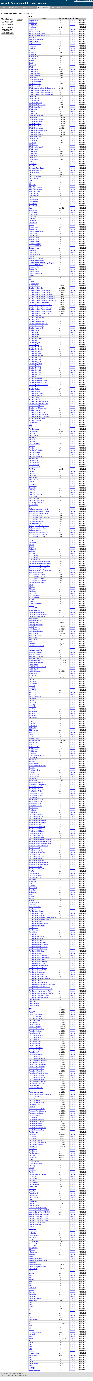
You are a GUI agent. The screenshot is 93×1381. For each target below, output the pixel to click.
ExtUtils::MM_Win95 (35, 374)
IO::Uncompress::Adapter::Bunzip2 (40, 561)
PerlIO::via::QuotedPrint (36, 755)
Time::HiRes (33, 1187)
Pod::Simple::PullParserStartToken (40, 841)
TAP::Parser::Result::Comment (39, 957)
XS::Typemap (33, 1248)
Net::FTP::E (32, 690)
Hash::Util (32, 492)
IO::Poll (31, 547)
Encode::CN (33, 233)
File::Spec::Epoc (34, 454)
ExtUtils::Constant (34, 319)
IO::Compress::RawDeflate (37, 528)
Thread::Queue (34, 1161)
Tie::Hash (32, 1172)
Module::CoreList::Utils (36, 662)
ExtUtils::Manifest (34, 389)
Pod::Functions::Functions (37, 766)
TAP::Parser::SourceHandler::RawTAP (41, 993)
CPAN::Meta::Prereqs (36, 128)
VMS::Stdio (32, 1237)
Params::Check (34, 738)
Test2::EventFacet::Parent (37, 1077)
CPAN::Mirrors (33, 138)
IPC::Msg (32, 589)
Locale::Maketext (34, 610)
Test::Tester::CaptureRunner (38, 1142)
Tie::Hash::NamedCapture (37, 1174)
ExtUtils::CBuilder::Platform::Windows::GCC (43, 298)
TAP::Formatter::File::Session (38, 923)
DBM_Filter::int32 (34, 191)
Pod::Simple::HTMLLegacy (37, 829)
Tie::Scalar (32, 1180)
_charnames (33, 1252)
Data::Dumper (33, 199)
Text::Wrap (32, 1157)
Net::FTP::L (32, 694)
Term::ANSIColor (34, 999)
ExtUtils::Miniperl (34, 391)
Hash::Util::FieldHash (35, 494)
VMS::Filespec (33, 1235)
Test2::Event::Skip (34, 1046)
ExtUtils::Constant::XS (36, 328)
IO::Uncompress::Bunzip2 (37, 574)
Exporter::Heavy (34, 284)
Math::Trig (32, 641)
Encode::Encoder (34, 242)
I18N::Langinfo (33, 505)
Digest (31, 208)
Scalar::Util (32, 886)
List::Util (31, 606)
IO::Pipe (31, 545)
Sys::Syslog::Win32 (35, 907)
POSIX (31, 736)
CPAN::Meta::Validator (36, 134)
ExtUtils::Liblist (33, 336)
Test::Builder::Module (35, 1123)
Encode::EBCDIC (34, 239)
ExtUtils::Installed (34, 334)
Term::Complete (34, 1003)
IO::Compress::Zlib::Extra (37, 536)
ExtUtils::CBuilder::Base (36, 288)
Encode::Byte (33, 229)
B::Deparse (32, 54)
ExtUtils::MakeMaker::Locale (38, 383)
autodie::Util (32, 1262)
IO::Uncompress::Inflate (36, 578)
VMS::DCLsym (33, 1233)
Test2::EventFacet (34, 1056)
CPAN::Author (33, 69)
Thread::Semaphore (35, 1163)
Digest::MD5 (33, 210)
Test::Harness (33, 1132)
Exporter (31, 281)
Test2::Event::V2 (34, 1052)
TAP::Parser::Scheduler (36, 974)
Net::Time (32, 709)
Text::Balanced (33, 1151)
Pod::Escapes (33, 759)
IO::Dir (31, 538)
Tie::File (31, 1168)
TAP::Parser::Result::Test (37, 963)
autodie (31, 1256)
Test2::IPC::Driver (34, 1100)
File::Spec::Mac (34, 458)
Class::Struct (33, 166)
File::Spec (32, 448)
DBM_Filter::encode (35, 189)
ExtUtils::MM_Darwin (35, 353)
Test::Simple (33, 1136)
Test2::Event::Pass (35, 1041)
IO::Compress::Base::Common (39, 517)
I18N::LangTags (34, 498)
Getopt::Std (32, 488)
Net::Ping (32, 705)
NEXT (31, 677)
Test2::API (32, 1012)
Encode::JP (32, 250)
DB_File (31, 197)
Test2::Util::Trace (34, 1115)
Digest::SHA (33, 212)
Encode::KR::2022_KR (36, 258)
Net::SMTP (32, 707)
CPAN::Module (33, 140)
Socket (31, 894)
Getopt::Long (33, 486)
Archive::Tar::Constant (36, 39)
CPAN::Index (33, 109)
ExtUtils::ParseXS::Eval (36, 406)
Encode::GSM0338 (35, 246)
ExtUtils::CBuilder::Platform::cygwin (40, 307)
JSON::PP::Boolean (35, 604)
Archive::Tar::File (34, 42)
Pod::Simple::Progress (36, 835)
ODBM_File (32, 721)
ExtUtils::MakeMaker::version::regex (40, 387)
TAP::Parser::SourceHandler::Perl (40, 991)
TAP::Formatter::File (35, 921)
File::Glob (32, 441)
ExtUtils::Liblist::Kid (35, 338)
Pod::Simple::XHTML (35, 867)
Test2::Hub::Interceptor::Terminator (40, 1094)
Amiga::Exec (33, 23)
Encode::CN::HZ (34, 235)
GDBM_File (32, 484)
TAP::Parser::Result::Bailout (38, 955)
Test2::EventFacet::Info (36, 1071)
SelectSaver (33, 890)
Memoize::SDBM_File (36, 656)
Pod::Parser (32, 778)
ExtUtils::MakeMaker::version (38, 385)
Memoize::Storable (35, 658)
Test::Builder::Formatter (36, 1119)
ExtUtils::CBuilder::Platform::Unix (39, 290)
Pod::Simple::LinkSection (37, 831)
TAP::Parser (33, 934)
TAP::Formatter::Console (37, 915)
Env (30, 277)
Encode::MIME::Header (36, 260)
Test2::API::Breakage (35, 1014)
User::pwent (32, 1231)
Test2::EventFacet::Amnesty (38, 1060)
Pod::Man (32, 772)
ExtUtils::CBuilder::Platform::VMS (39, 292)
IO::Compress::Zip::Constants (38, 532)
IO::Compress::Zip (35, 530)
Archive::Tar (32, 37)
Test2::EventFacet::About (37, 1058)
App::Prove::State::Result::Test (39, 35)
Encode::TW (33, 269)
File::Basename (34, 429)
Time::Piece (32, 1191)
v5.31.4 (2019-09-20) (7, 23)
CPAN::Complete (34, 75)
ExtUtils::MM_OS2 (35, 359)
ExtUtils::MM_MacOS (36, 355)
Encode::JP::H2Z (34, 252)
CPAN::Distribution (35, 82)
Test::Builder (33, 1117)
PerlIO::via (32, 753)
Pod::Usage (32, 879)
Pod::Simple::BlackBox (36, 814)
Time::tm (31, 1199)
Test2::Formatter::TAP (36, 1088)
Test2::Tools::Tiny (34, 1104)
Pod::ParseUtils (34, 776)
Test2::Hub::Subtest (35, 1096)
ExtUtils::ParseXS (34, 399)
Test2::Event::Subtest (35, 1048)
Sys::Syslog (32, 905)
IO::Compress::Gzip (35, 524)
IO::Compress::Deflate (36, 521)
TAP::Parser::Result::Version (38, 968)
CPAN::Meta (33, 117)
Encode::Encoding (35, 244)
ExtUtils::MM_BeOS (35, 347)
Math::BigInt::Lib (34, 633)
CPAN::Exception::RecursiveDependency (42, 88)
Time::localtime (33, 1197)
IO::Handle (32, 542)
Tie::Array (32, 1165)
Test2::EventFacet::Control (37, 1064)
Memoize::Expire (34, 648)
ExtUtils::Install (33, 332)
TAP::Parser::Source (35, 980)
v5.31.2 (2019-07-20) (7, 26)
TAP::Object (32, 932)
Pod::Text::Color (34, 873)
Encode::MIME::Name (36, 265)
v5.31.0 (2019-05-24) (7, 29)
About (59, 8)
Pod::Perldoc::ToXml (35, 806)
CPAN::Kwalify (33, 113)
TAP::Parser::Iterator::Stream (38, 947)
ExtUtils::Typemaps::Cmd (37, 412)
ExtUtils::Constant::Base (36, 321)
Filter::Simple (33, 477)
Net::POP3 (32, 702)
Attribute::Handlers (35, 44)
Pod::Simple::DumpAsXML (37, 822)
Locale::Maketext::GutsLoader (38, 614)
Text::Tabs (32, 1155)
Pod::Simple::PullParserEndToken (40, 839)
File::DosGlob (33, 435)
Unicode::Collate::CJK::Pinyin (38, 1216)
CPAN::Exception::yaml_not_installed (41, 92)
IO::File (31, 540)
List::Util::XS (33, 608)
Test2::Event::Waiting (35, 1054)
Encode (31, 225)
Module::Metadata (34, 671)
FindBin (31, 481)
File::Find (32, 439)
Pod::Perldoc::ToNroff (36, 793)
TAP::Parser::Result (35, 953)
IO (29, 507)
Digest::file (32, 216)
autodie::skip (33, 1271)
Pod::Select (32, 810)
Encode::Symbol (34, 267)
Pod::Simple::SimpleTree (37, 852)
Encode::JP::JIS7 (34, 254)
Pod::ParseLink (34, 774)
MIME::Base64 (33, 618)
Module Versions (28, 8)
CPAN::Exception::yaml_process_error (41, 94)
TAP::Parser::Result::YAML (37, 970)
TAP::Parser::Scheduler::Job (38, 976)
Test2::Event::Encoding (36, 1029)
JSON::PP (32, 601)
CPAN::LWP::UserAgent (36, 115)
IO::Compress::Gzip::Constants (39, 526)
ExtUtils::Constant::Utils (36, 326)
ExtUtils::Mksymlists (35, 395)
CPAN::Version (33, 159)
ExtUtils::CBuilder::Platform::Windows (41, 294)
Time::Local (32, 1189)
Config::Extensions (35, 176)
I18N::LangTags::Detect (36, 500)
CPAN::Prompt (33, 149)
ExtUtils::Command (35, 315)
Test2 (30, 1010)
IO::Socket (32, 553)
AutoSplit (32, 48)
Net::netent (32, 713)
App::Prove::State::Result (37, 33)
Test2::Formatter (34, 1086)
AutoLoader (32, 46)
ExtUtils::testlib (33, 423)
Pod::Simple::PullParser (36, 837)
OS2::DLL (32, 723)
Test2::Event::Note (35, 1037)
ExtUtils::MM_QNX (35, 361)
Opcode (31, 734)
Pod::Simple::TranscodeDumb (38, 862)
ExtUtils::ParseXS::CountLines (38, 404)
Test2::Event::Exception (36, 1031)
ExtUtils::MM (33, 340)
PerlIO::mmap (33, 749)
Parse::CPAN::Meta (35, 740)
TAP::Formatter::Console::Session (40, 919)
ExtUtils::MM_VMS (35, 368)
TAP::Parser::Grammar (36, 938)
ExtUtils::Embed (34, 330)
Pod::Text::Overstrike (35, 875)
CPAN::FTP (32, 96)
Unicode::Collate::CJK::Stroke (38, 1218)
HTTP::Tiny (32, 490)
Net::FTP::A (32, 688)
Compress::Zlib (34, 172)
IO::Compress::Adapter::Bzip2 (38, 509)
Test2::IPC (32, 1098)
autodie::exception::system (37, 1267)
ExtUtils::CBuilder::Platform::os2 (39, 313)
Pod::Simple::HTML (35, 825)
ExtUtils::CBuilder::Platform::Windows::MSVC (43, 300)
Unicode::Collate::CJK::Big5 (38, 1208)
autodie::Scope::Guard (36, 1258)
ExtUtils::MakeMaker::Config (38, 380)
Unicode (31, 1203)
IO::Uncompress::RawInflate (38, 580)
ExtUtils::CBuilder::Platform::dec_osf (40, 311)
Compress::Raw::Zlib (35, 170)
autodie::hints (33, 1269)
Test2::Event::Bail (34, 1024)
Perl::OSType (33, 742)
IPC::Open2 (32, 591)
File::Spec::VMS (34, 465)
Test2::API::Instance (35, 1018)
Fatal (30, 425)
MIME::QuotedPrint (35, 620)
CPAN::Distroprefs (35, 84)
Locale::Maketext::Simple (37, 616)
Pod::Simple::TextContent (37, 856)
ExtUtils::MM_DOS (35, 351)
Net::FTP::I (32, 692)
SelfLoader (32, 892)
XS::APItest (32, 1245)
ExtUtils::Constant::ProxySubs (38, 324)
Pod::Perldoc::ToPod (35, 795)
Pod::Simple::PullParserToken (38, 846)
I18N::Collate (33, 496)
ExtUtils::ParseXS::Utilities (37, 408)
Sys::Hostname (34, 902)
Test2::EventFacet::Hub (36, 1069)
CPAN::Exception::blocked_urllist (39, 90)
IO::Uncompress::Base (36, 572)
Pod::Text (32, 871)
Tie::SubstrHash (34, 1184)
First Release (14, 8)
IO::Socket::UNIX (34, 559)
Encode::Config (34, 237)
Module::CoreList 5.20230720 (83, 1)
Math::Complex (34, 639)
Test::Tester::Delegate (36, 1144)
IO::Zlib (31, 585)
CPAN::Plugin (33, 145)
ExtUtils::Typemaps (35, 410)
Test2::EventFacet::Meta (36, 1075)
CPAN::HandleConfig (35, 107)
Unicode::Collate (34, 1205)
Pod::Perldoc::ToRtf (35, 797)
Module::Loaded (34, 669)
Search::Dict (33, 888)
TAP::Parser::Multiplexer (36, 951)
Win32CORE (33, 1243)
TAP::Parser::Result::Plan (37, 959)
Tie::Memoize (33, 1176)
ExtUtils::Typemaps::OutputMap (39, 416)
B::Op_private (33, 56)
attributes (32, 1254)
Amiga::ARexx (33, 21)
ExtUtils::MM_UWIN (35, 364)
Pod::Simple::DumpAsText (37, 820)
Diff (53, 8)
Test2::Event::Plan (34, 1043)
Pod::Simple (33, 812)
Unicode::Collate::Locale (36, 1222)
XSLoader (32, 1250)
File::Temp (32, 469)
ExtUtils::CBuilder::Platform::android (40, 305)
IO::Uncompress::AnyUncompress (40, 570)
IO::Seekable (33, 549)
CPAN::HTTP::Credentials (37, 105)
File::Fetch (32, 437)
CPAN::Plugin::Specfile (36, 147)
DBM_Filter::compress (36, 187)
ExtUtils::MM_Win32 (35, 372)
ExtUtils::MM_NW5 (35, 357)
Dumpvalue (32, 220)
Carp (30, 162)
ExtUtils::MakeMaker (35, 378)
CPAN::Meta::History (35, 124)
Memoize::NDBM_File (36, 654)
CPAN (31, 67)
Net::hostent (33, 711)
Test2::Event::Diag (35, 1027)
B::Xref (31, 63)
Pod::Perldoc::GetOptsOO (37, 785)
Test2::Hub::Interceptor (36, 1092)
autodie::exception (35, 1264)
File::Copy (32, 433)
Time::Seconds (33, 1193)
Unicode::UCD (33, 1227)
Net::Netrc (32, 700)
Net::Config (32, 681)
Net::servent (33, 717)
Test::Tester (32, 1138)
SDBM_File (32, 881)
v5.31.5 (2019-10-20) (7, 21)
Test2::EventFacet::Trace (37, 1083)
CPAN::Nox (32, 143)
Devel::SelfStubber (35, 206)
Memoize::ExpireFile (35, 650)
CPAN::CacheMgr (34, 73)
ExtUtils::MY (33, 376)
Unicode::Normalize (35, 1224)
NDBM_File (32, 675)
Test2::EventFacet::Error (36, 1067)
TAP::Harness (33, 928)
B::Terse (31, 60)
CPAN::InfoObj (33, 111)
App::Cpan (32, 27)
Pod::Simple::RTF (34, 848)
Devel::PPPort (33, 202)
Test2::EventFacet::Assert (37, 1062)
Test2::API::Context (35, 1016)
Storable (31, 896)
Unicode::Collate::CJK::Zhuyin (38, 1220)
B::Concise (32, 52)
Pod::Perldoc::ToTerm (36, 799)
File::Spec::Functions (35, 456)
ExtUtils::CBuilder (34, 286)
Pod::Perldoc (33, 780)
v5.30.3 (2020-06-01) (7, 31)
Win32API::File (33, 1241)
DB (30, 183)
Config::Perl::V (33, 178)
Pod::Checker (33, 757)
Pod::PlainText (33, 808)
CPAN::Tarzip (33, 155)
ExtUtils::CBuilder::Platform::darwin (40, 309)
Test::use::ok (33, 1147)
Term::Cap (32, 1001)
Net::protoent (33, 715)
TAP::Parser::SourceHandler (38, 982)
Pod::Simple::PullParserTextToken (40, 843)
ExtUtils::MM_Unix (35, 366)
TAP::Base (32, 909)
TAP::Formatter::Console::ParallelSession (42, 917)
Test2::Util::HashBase (36, 1113)
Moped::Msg (33, 673)
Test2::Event (33, 1022)
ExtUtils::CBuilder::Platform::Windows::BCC (43, 296)
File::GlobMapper (34, 444)
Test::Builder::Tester (35, 1126)
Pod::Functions (33, 763)
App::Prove (32, 29)
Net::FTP (32, 686)
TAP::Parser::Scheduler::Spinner (39, 978)
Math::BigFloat (33, 622)
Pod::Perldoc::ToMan (35, 791)
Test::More (32, 1134)
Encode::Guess (34, 248)
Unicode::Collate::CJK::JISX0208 (39, 1212)
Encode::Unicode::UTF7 (36, 273)
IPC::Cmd (32, 587)
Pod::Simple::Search (35, 850)
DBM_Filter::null (34, 193)
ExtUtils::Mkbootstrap (35, 393)
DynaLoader (33, 223)
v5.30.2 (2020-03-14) (7, 32)
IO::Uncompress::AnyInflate (38, 568)
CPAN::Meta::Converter (36, 119)
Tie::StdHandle (33, 1182)
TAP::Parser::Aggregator (37, 936)
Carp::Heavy (33, 164)
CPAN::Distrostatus (35, 86)
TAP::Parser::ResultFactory (37, 972)
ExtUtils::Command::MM (36, 317)
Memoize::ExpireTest (35, 652)
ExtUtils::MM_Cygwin (35, 349)
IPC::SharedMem (34, 597)
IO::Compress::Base (35, 515)
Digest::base (33, 214)
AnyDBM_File (33, 25)
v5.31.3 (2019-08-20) (7, 24)
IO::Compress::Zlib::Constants (38, 534)
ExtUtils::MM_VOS (35, 370)
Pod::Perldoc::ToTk (35, 803)
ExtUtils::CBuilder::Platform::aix (39, 303)
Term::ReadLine (34, 1006)
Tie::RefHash (33, 1178)
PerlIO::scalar (33, 751)
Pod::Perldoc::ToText (35, 801)
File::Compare (33, 431)
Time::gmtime (33, 1195)
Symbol (31, 900)
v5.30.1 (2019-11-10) (7, 34)
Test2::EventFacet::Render (37, 1081)
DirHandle (32, 218)
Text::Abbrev (33, 1149)
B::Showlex (32, 58)
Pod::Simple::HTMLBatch (37, 827)
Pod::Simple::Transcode (36, 860)
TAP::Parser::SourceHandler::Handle (41, 989)
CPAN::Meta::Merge (35, 126)
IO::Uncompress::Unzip (36, 582)
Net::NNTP (32, 698)
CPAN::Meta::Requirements (38, 130)
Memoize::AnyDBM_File (36, 646)
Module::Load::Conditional (37, 667)
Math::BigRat (33, 637)
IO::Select (32, 551)
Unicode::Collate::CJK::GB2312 (39, 1210)
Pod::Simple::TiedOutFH (36, 858)
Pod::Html (32, 768)
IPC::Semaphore (34, 595)
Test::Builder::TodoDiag (36, 1130)
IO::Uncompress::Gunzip (37, 576)
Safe (30, 883)
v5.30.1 (72, 21)
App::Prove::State (34, 31)
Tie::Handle (32, 1170)
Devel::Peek (33, 204)
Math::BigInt (32, 627)
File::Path (32, 446)
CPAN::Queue (33, 151)
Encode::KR (32, 256)
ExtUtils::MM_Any (34, 345)
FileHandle (32, 475)
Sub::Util (31, 898)
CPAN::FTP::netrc (34, 98)
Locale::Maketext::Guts (36, 612)
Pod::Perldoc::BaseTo (36, 782)
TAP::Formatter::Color (36, 913)
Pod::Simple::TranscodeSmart (38, 865)
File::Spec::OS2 (34, 460)
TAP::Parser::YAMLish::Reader (39, 995)
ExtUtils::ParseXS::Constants (38, 401)
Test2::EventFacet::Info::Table (38, 1073)
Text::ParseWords (34, 1153)
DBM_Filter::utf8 (34, 195)
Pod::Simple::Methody (36, 833)
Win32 (31, 1239)
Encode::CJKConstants (36, 231)
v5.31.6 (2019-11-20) (7, 20)
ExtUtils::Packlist (34, 397)
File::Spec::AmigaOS (35, 450)
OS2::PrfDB (32, 728)
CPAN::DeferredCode (36, 79)
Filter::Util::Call (33, 479)
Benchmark (32, 65)
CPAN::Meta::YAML (35, 136)
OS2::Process (33, 730)
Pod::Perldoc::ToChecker (37, 789)
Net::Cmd (32, 679)
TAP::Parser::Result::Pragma (38, 961)
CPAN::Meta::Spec (35, 132)
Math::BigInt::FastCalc (36, 631)
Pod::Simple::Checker (36, 816)
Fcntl (30, 427)
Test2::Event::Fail (34, 1033)
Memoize (32, 644)
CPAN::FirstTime (34, 100)
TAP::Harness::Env (35, 930)
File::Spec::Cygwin (35, 452)
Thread (31, 1159)
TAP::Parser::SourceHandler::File (39, 987)
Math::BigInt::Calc (34, 629)
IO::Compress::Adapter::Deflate (39, 511)
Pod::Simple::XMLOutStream (38, 869)
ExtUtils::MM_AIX (34, 343)
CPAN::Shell (33, 153)
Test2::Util (32, 1107)
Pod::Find (32, 761)
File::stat (31, 471)
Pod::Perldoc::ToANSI (36, 787)
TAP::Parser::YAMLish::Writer (38, 997)
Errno (30, 279)
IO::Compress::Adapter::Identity (39, 513)
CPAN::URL (32, 157)
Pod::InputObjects (34, 770)
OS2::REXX (32, 732)
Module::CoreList (34, 660)
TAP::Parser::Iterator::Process (38, 944)
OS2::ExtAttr (33, 726)
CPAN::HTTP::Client (35, 103)
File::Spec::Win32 (34, 467)
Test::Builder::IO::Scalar (36, 1121)
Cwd (30, 180)
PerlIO (31, 745)
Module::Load (33, 665)
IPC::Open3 (32, 593)
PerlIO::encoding (34, 747)
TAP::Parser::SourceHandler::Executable (42, 984)
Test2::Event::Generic (36, 1035)
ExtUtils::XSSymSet (35, 420)
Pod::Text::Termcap (35, 877)
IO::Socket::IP (33, 557)
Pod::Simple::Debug (35, 818)
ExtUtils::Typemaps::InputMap (38, 414)
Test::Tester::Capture (35, 1140)
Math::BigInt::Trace (35, 635)
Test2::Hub (32, 1090)
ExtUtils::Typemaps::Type (37, 418)
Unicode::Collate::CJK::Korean (39, 1214)
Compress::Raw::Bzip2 (36, 168)
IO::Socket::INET (34, 555)
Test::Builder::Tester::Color (37, 1128)
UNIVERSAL (33, 1201)
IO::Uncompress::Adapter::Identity (40, 564)
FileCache (32, 473)
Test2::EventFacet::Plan (36, 1079)
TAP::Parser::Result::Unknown (38, 966)
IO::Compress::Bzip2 (35, 519)
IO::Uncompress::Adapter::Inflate (39, 566)
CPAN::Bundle (33, 71)
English (31, 275)
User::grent (32, 1229)
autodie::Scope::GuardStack (38, 1260)
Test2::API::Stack (34, 1020)
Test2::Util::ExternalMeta (36, 1109)
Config (31, 174)
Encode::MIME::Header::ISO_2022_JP (41, 263)
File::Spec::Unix (34, 463)
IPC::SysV (32, 599)
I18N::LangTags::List (35, 502)
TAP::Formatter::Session (37, 926)
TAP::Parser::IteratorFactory (38, 949)
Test (30, 1008)
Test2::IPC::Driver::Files (36, 1102)
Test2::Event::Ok (34, 1039)
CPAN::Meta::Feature (36, 122)
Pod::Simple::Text (34, 854)
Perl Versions (43, 8)
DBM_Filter (32, 185)
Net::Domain (33, 684)
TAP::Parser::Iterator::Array (37, 942)
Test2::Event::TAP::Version (37, 1050)
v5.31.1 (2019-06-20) (7, 27)
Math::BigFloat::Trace (36, 625)
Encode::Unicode (34, 271)
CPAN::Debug (33, 77)
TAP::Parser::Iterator (35, 940)
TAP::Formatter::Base (36, 911)
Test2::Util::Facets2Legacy (37, 1111)
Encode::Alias (33, 227)
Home (4, 8)
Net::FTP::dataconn (35, 696)
